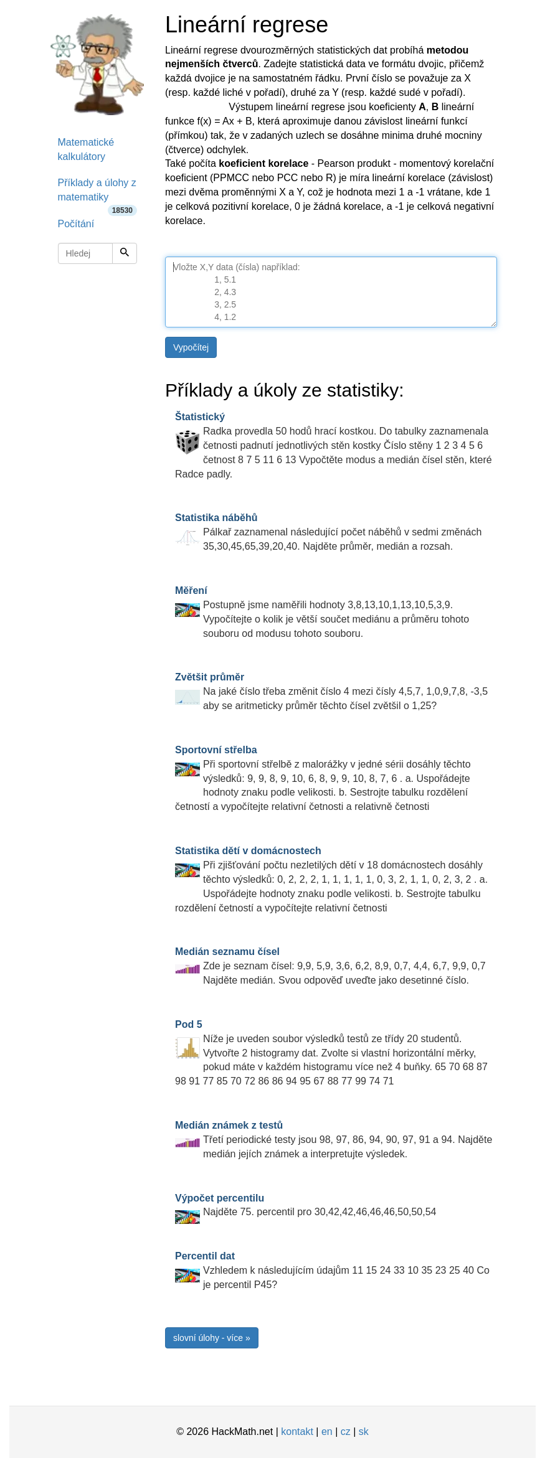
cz (346, 1431)
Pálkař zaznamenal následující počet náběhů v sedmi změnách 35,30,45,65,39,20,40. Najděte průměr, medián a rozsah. (328, 532)
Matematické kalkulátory (86, 149)
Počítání (76, 224)
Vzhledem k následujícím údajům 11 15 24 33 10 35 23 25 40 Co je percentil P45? (332, 1270)
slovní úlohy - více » (211, 1338)
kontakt (297, 1431)
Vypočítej (191, 347)
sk (364, 1431)
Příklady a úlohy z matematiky (98, 194)
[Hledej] (124, 253)
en (327, 1431)
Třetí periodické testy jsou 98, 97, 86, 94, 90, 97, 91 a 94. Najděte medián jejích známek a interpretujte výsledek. (333, 1139)
